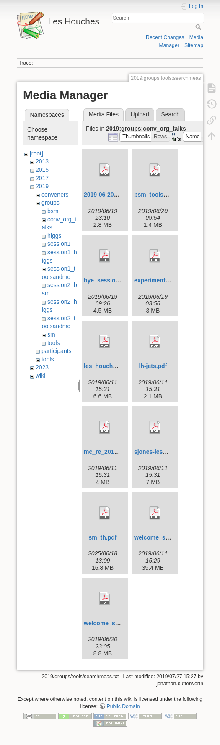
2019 (42, 186)
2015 (42, 169)
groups (50, 202)
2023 (42, 367)
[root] (36, 153)
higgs (54, 235)
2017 (42, 178)
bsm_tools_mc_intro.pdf (168, 194)
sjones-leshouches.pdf (166, 451)
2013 (42, 161)
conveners (55, 194)
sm (51, 334)
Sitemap (193, 45)
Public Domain (123, 706)
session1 (58, 243)
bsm (52, 211)
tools (53, 343)
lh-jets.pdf (153, 366)
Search (199, 27)
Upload (140, 114)
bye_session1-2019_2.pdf (119, 280)
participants (56, 350)
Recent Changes (165, 37)
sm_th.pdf (103, 537)
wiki (40, 375)
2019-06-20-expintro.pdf (117, 194)
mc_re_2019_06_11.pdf (116, 451)
